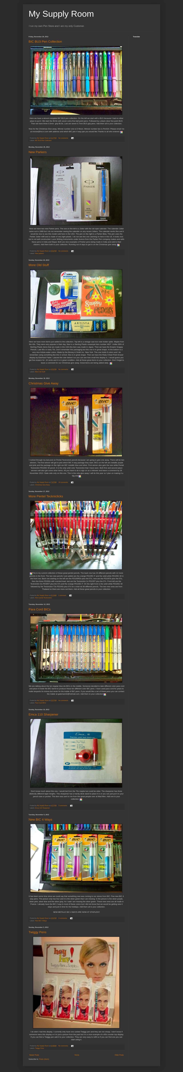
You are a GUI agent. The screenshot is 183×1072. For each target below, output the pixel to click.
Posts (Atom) (44, 1059)
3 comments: (63, 805)
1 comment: (62, 595)
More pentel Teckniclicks (43, 598)
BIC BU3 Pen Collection (45, 41)
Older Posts (119, 1055)
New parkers (39, 253)
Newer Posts (34, 1055)
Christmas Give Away (43, 383)
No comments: (63, 138)
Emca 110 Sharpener (43, 714)
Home (77, 1055)
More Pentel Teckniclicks (46, 496)
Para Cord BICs (40, 609)
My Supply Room (61, 14)
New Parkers (38, 152)
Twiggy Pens (37, 932)
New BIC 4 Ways (40, 819)
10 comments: (63, 482)
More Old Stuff (39, 265)
